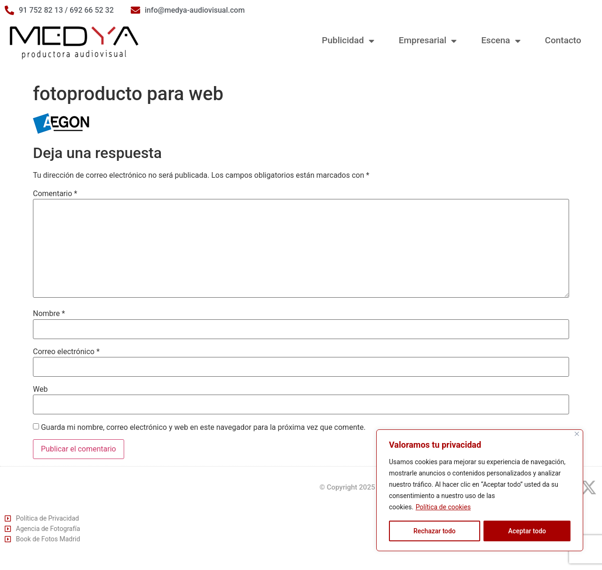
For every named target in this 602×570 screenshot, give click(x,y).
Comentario (55, 194)
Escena (500, 41)
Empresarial (428, 41)
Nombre (49, 313)
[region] (479, 490)
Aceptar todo (527, 531)
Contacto (563, 40)
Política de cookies (443, 507)
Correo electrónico (66, 352)
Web (40, 389)
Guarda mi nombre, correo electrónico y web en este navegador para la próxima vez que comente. (203, 427)
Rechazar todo (434, 531)
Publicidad (348, 41)
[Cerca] (577, 434)
